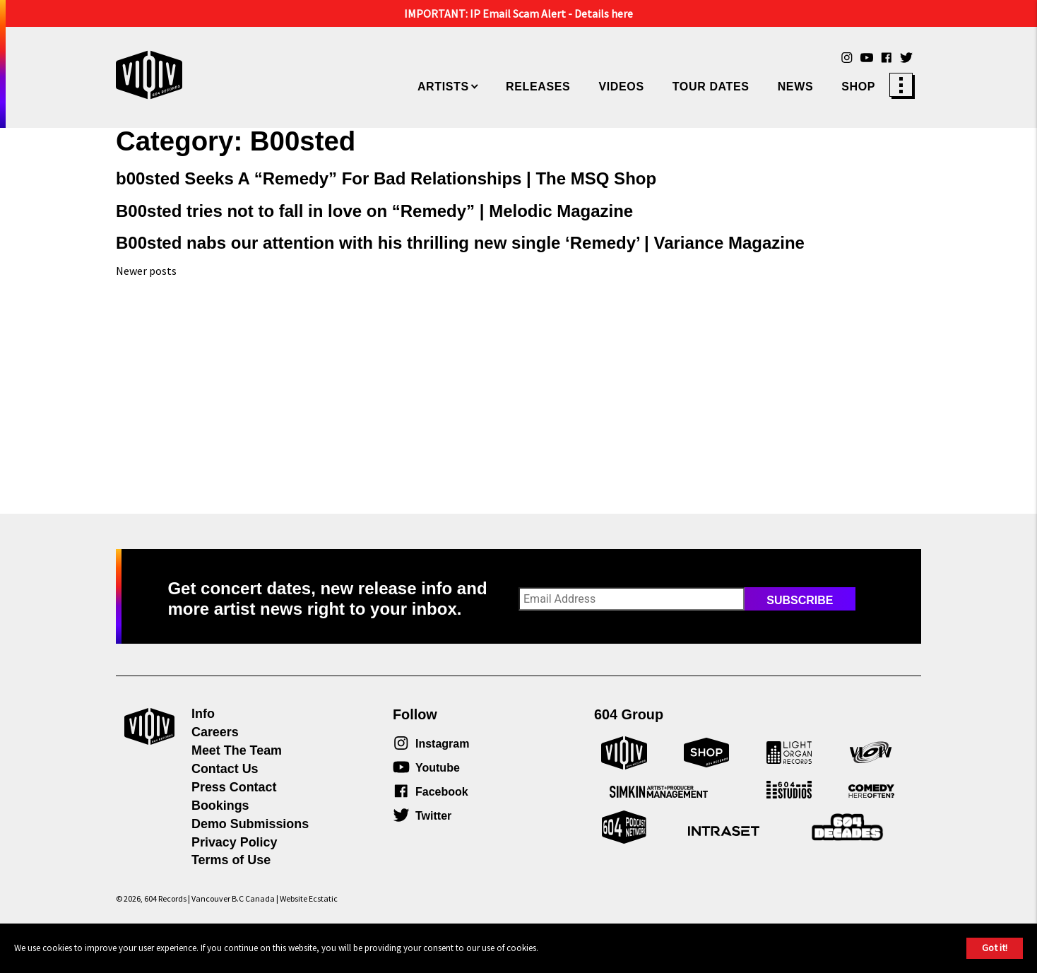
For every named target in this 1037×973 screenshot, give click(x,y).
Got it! (994, 947)
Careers (215, 732)
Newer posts (146, 271)
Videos (621, 87)
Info (203, 714)
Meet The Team (236, 750)
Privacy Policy (234, 842)
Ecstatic (323, 898)
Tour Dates (710, 87)
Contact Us (225, 769)
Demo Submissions (250, 824)
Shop (858, 87)
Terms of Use (231, 860)
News (796, 87)
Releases (538, 87)
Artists (443, 87)
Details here (603, 13)
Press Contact (233, 787)
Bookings (220, 805)
